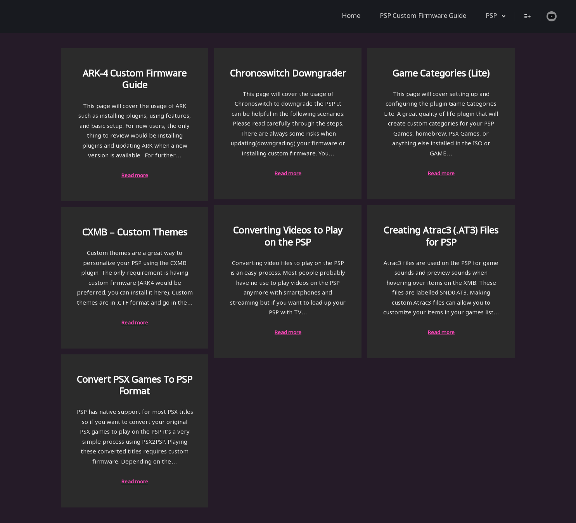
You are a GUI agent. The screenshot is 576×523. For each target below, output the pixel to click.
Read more (134, 176)
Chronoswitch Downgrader (288, 74)
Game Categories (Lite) (441, 74)
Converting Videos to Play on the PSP (287, 237)
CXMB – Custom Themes (134, 233)
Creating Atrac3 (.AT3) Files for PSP (441, 237)
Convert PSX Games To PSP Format (134, 386)
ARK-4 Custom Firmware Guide (135, 80)
